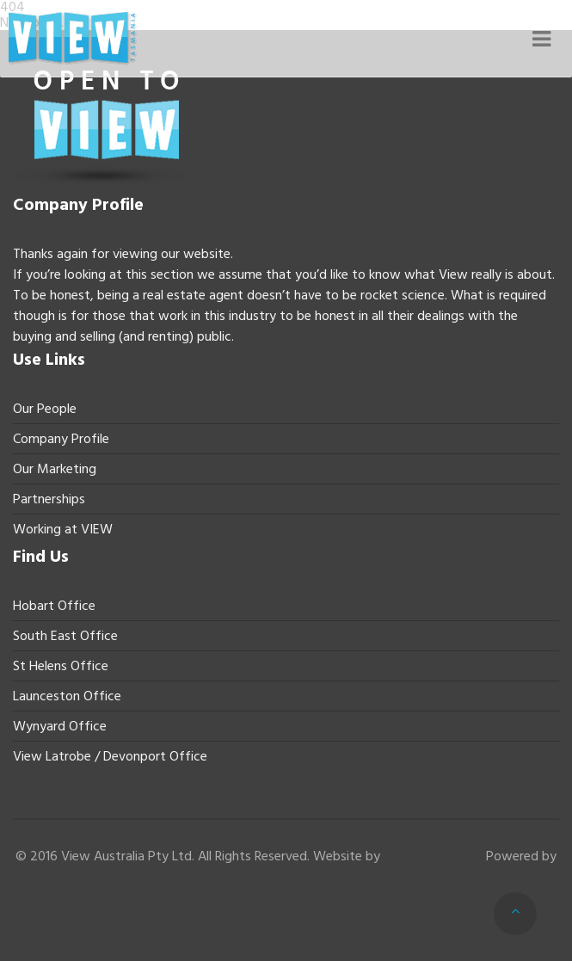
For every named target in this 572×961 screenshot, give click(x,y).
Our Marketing (54, 469)
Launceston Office (67, 696)
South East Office (65, 635)
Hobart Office (54, 605)
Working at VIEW (63, 529)
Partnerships (49, 499)
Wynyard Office (60, 726)
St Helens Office (60, 666)
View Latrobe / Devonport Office (110, 756)
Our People (45, 408)
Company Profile (61, 438)
